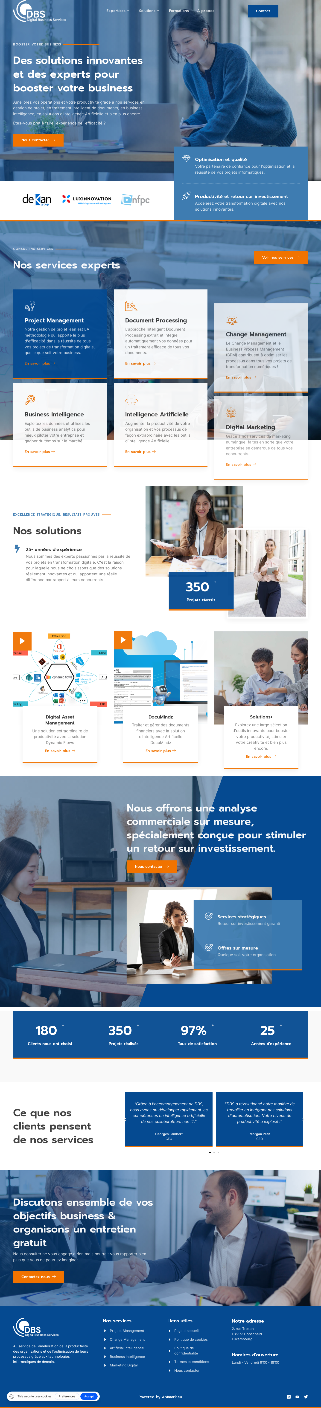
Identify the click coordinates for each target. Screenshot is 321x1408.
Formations (179, 11)
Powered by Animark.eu (160, 1397)
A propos (205, 11)
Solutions (149, 11)
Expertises (117, 11)
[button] (125, 1119)
